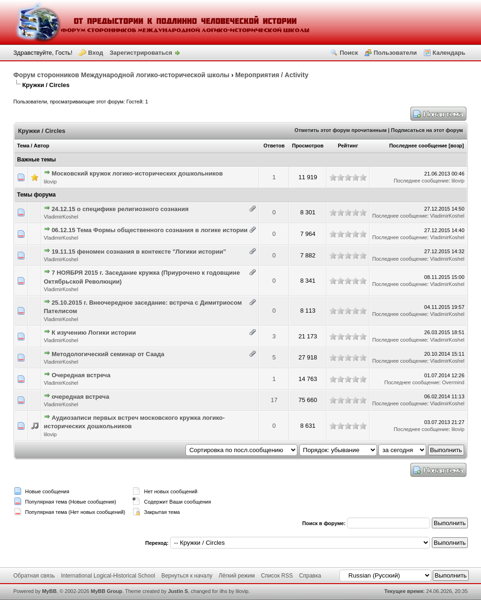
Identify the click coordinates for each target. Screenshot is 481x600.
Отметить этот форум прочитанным (341, 130)
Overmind (453, 382)
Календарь (449, 52)
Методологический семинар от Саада (108, 354)
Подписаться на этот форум (427, 130)
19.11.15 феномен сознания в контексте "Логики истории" (139, 251)
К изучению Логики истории (94, 332)
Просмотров (307, 145)
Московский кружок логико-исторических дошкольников (137, 173)
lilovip (50, 181)
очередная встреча (80, 396)
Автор (41, 145)
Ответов (274, 145)
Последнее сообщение (418, 145)
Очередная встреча (81, 375)
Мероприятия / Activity (271, 75)
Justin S (178, 591)
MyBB (49, 591)
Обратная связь (34, 575)
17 (274, 399)
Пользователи (395, 52)
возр (456, 145)
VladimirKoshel (61, 217)
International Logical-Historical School (108, 575)
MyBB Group (106, 591)
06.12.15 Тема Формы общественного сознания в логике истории (149, 230)
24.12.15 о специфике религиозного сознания (120, 208)
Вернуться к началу (186, 575)
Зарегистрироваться (141, 52)
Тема (23, 145)
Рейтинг (348, 145)
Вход (95, 52)
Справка (310, 575)
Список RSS (277, 575)
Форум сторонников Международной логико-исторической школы (121, 75)
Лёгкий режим (237, 575)
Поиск (349, 52)
